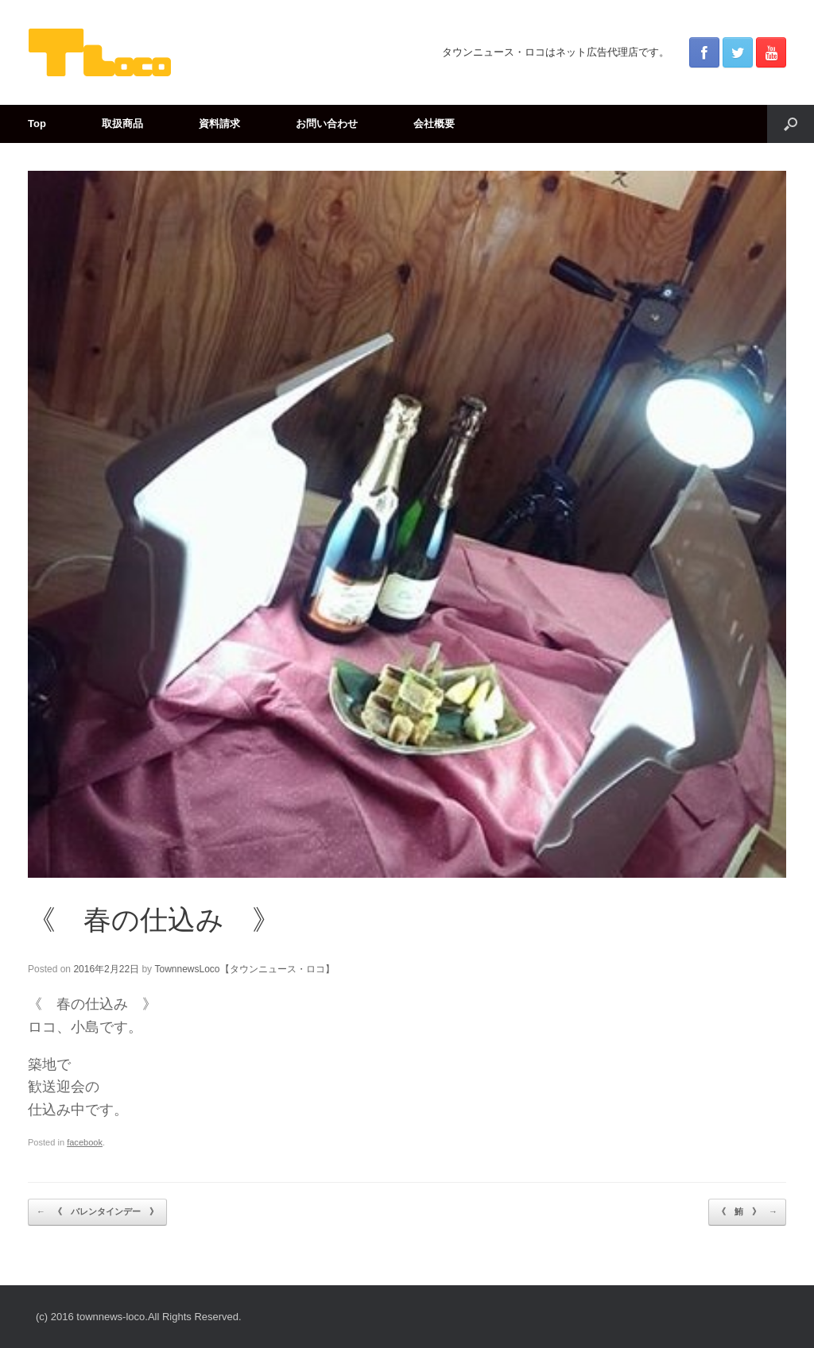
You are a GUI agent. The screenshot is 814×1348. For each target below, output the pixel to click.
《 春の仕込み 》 (154, 919)
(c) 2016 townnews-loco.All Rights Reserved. (139, 1317)
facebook (85, 1142)
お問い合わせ (327, 123)
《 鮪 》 (747, 1212)
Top (37, 123)
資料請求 (219, 123)
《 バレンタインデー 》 (97, 1212)
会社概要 (434, 123)
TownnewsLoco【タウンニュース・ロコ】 (244, 969)
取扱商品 (122, 123)
